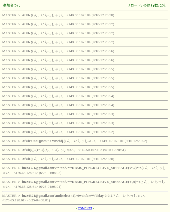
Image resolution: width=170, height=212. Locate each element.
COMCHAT (85, 208)
